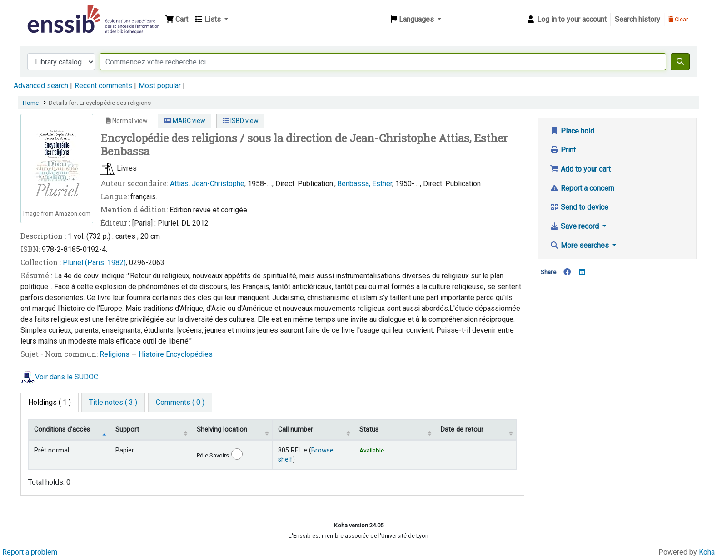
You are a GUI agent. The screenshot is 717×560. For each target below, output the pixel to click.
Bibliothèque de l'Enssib (48, 13)
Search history (637, 19)
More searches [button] (580, 245)
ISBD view (241, 120)
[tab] (113, 402)
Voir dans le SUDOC (66, 377)
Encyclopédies (189, 354)
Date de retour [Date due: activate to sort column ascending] (462, 429)
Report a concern (582, 188)
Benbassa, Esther (364, 183)
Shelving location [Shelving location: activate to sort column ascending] (222, 429)
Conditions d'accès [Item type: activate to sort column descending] (62, 429)
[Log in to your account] (566, 19)
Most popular (160, 85)
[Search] (680, 61)
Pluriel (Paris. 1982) (94, 262)
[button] (177, 19)
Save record (575, 226)
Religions (115, 354)
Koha (707, 552)
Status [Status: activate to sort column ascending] (368, 429)
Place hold (572, 131)
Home (31, 102)
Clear (678, 19)
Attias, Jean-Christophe (207, 183)
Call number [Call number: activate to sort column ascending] (295, 429)
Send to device (579, 207)
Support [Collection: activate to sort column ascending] (127, 429)
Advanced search (41, 85)
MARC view (184, 120)
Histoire (152, 354)
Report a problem (29, 552)
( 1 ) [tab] (49, 402)
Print (563, 150)
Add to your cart (580, 169)
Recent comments (103, 85)
